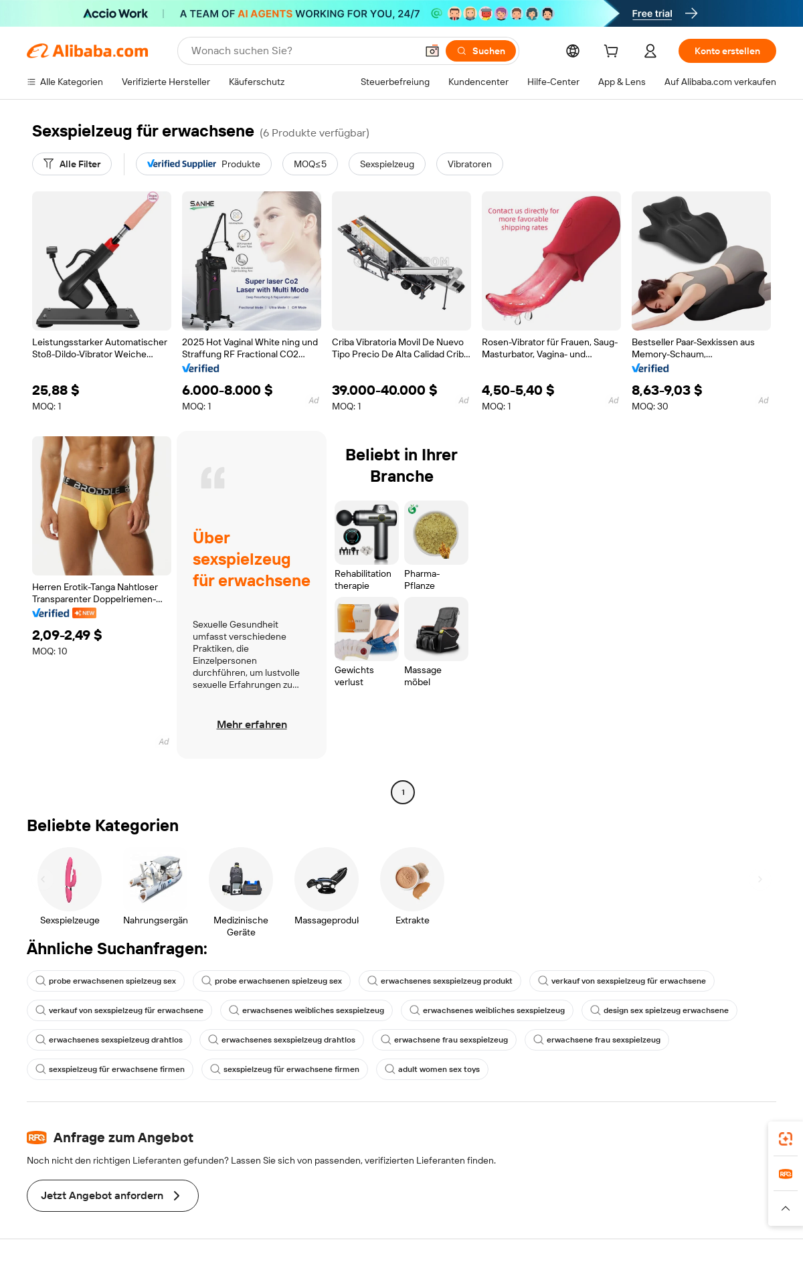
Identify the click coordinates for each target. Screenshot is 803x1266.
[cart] (614, 53)
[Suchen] (481, 51)
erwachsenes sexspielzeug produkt (440, 981)
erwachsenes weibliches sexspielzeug (306, 1010)
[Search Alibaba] (302, 50)
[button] (432, 51)
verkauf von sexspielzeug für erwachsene (622, 981)
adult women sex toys (432, 1069)
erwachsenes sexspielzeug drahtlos (109, 1039)
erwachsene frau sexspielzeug (444, 1039)
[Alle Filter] (72, 164)
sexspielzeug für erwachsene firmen (110, 1069)
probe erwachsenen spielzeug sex (105, 981)
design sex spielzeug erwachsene (659, 1010)
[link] (785, 1138)
